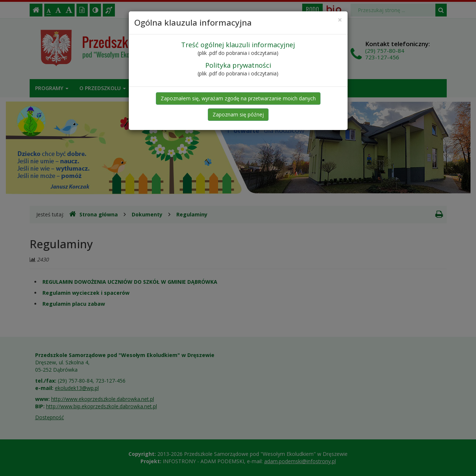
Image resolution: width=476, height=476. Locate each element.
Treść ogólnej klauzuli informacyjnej (238, 44)
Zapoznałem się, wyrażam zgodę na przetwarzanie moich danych (238, 98)
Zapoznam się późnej (238, 114)
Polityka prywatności (238, 65)
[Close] (340, 20)
